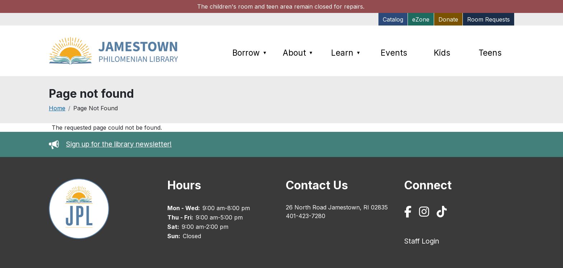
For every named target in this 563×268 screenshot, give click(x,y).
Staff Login (421, 241)
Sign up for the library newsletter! (119, 144)
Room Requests (488, 19)
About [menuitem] (298, 52)
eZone (420, 19)
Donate (448, 19)
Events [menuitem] (394, 52)
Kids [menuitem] (442, 52)
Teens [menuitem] (490, 52)
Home (57, 108)
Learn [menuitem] (345, 52)
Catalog (393, 19)
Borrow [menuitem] (249, 52)
